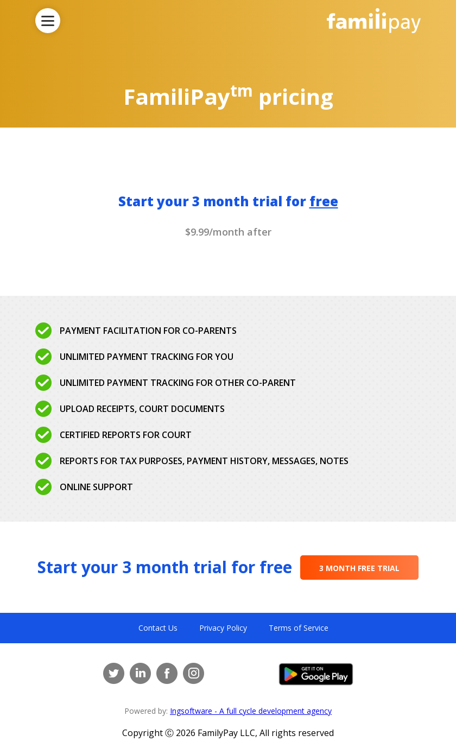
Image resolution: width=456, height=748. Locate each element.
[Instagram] (193, 673)
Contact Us (158, 628)
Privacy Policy (223, 628)
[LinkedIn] (140, 673)
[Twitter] (113, 673)
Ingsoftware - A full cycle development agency (251, 711)
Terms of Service (298, 628)
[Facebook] (167, 673)
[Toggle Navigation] (47, 20)
